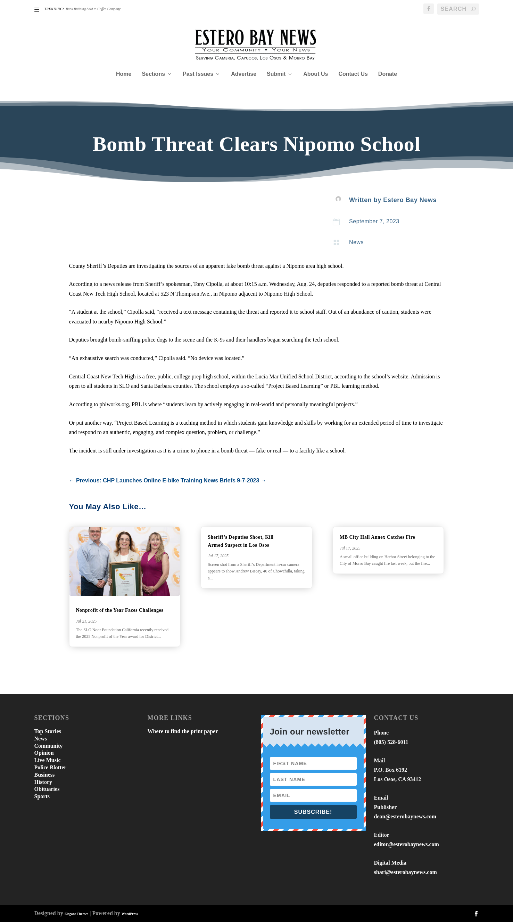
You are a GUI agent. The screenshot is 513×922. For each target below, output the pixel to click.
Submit (276, 74)
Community (48, 746)
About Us (315, 74)
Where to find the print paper (183, 731)
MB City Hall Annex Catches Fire (377, 537)
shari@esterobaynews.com (405, 872)
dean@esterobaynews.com (405, 816)
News (356, 242)
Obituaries (47, 789)
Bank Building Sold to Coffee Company (93, 9)
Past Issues (198, 74)
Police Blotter (50, 767)
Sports (42, 796)
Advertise (243, 74)
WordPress (130, 914)
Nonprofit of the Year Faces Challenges (120, 610)
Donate (387, 74)
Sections (153, 74)
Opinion (44, 753)
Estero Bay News (410, 200)
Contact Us (352, 74)
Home (123, 74)
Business (44, 775)
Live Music (47, 760)
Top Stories (47, 731)
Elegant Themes (76, 914)
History (43, 782)
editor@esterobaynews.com (406, 844)
